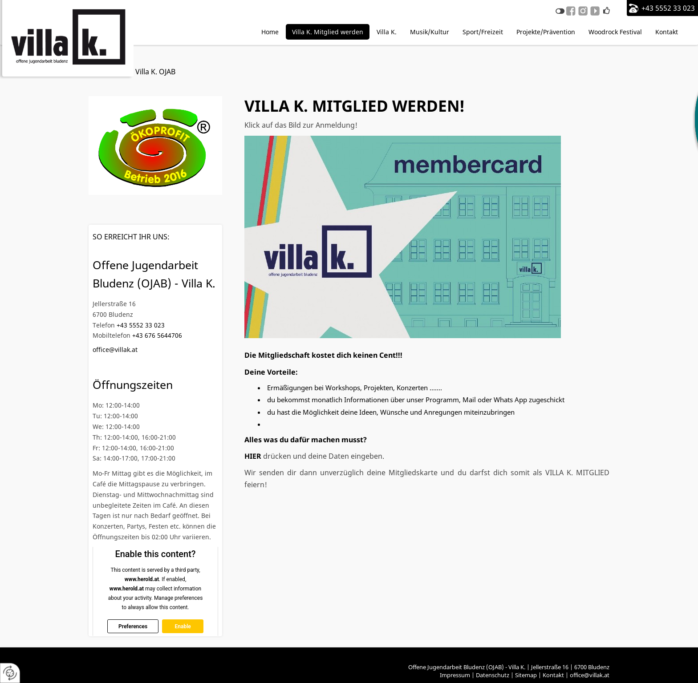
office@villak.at (115, 349)
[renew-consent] (10, 673)
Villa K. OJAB (155, 72)
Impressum (455, 675)
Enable (182, 626)
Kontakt (553, 675)
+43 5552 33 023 (668, 8)
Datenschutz (492, 675)
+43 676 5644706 (157, 335)
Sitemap (526, 675)
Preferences (132, 626)
